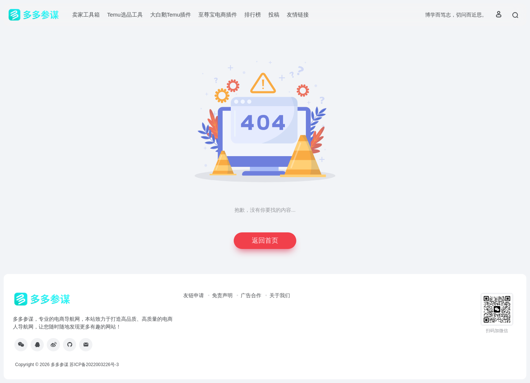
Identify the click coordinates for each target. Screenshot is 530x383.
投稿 (273, 14)
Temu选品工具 (125, 14)
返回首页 (265, 240)
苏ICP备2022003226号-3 (94, 364)
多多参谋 (59, 364)
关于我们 (279, 295)
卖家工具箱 (86, 14)
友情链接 (298, 14)
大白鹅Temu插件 (170, 14)
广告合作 (251, 295)
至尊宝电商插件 (217, 14)
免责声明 (222, 295)
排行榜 (252, 14)
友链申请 (193, 295)
